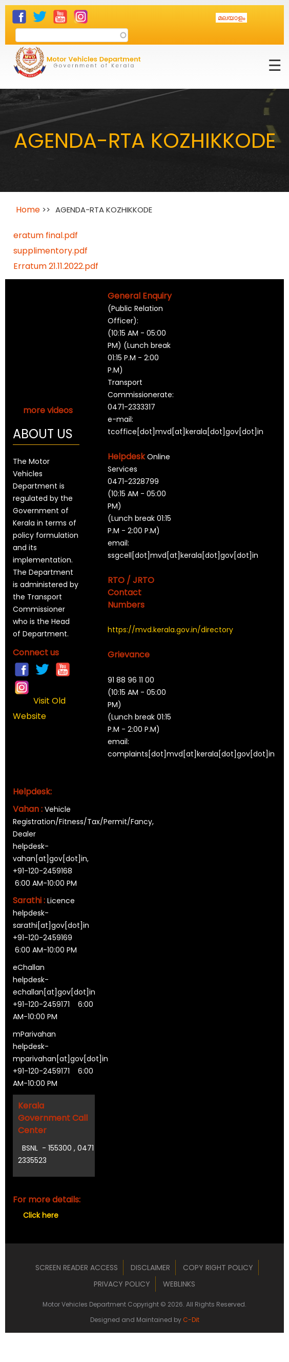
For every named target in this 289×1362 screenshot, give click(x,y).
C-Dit (191, 1319)
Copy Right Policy (218, 1267)
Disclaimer (150, 1267)
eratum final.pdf (45, 235)
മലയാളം (231, 18)
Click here (40, 1215)
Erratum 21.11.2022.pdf (55, 266)
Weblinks (179, 1284)
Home (28, 210)
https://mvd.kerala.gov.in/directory (141, 630)
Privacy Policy (122, 1284)
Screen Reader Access (76, 1267)
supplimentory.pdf (50, 251)
